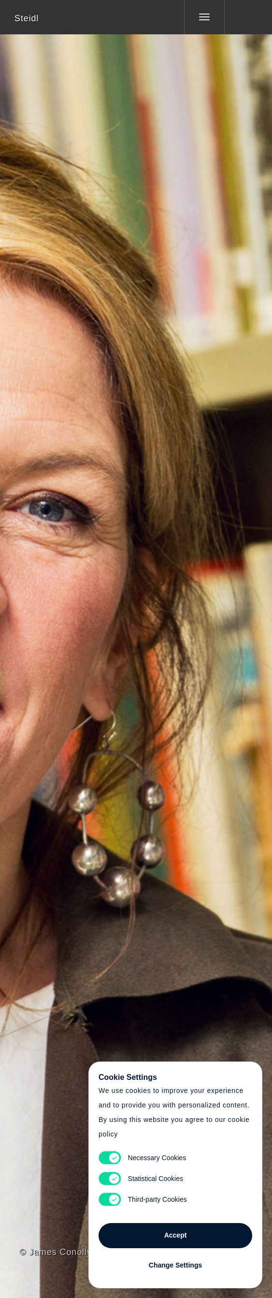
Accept (175, 1235)
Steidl (26, 18)
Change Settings (175, 1265)
